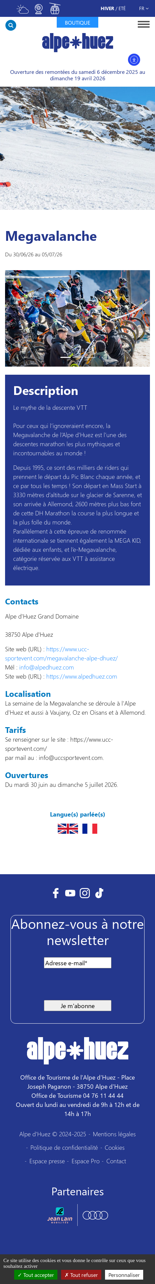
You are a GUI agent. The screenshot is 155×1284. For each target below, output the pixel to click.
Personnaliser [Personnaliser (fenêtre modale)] (124, 1274)
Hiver (107, 8)
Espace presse (47, 1161)
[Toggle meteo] (23, 12)
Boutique (77, 22)
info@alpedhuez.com (46, 667)
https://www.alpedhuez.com (81, 676)
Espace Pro (86, 1161)
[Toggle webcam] (39, 12)
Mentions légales (114, 1134)
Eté (122, 8)
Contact (116, 1161)
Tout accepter (36, 1274)
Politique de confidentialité (64, 1147)
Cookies (115, 1147)
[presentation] (69, 987)
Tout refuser (81, 1274)
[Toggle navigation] (141, 24)
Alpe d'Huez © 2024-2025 (52, 1134)
